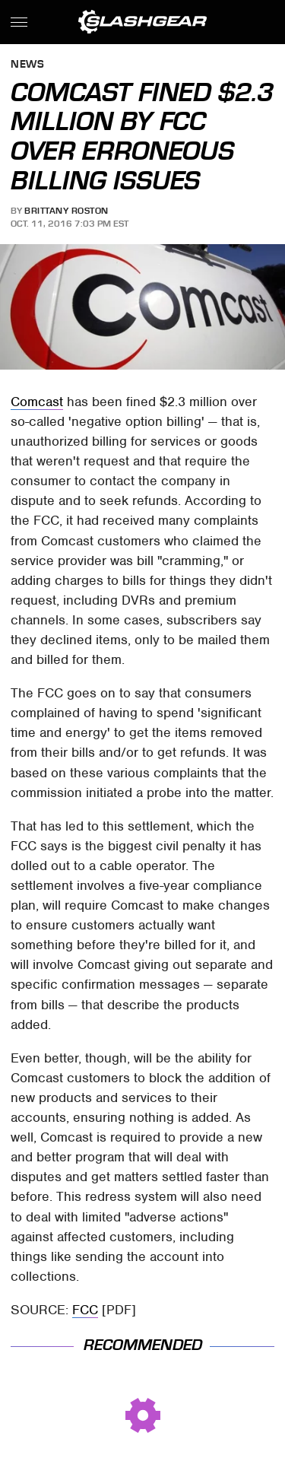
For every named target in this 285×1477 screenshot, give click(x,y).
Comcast (37, 401)
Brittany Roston (66, 210)
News (27, 65)
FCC (85, 1309)
